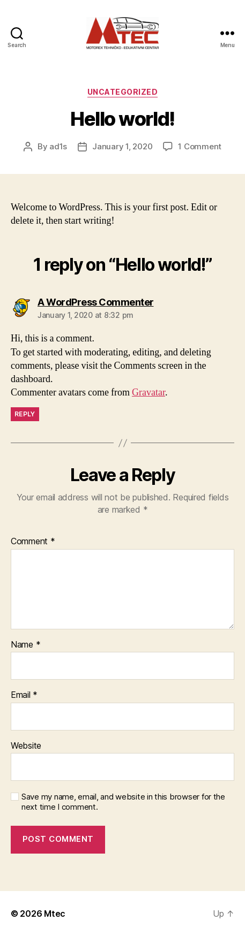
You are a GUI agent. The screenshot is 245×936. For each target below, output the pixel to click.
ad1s (58, 146)
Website (26, 746)
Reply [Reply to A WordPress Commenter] (24, 414)
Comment (33, 541)
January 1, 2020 (122, 146)
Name (25, 645)
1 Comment (199, 146)
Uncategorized (122, 91)
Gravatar (148, 392)
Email (24, 695)
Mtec (54, 913)
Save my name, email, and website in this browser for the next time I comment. (123, 802)
